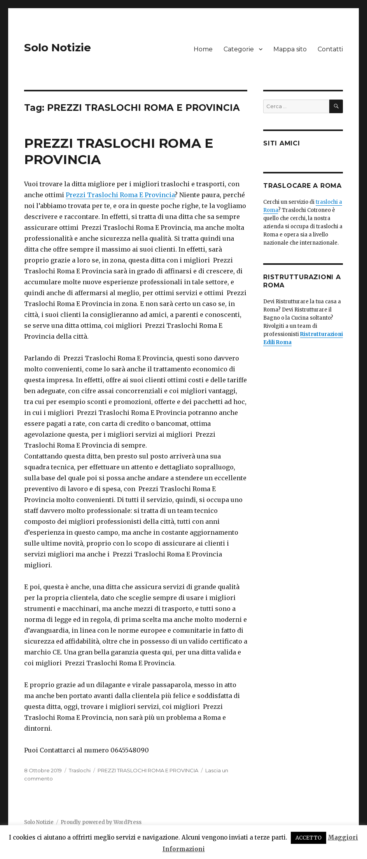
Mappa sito (290, 49)
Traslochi (80, 770)
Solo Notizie (57, 47)
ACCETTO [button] (308, 838)
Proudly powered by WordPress (101, 822)
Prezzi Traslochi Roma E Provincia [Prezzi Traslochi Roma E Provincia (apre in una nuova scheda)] (120, 195)
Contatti (330, 49)
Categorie (239, 49)
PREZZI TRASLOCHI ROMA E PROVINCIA (148, 770)
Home (203, 49)
